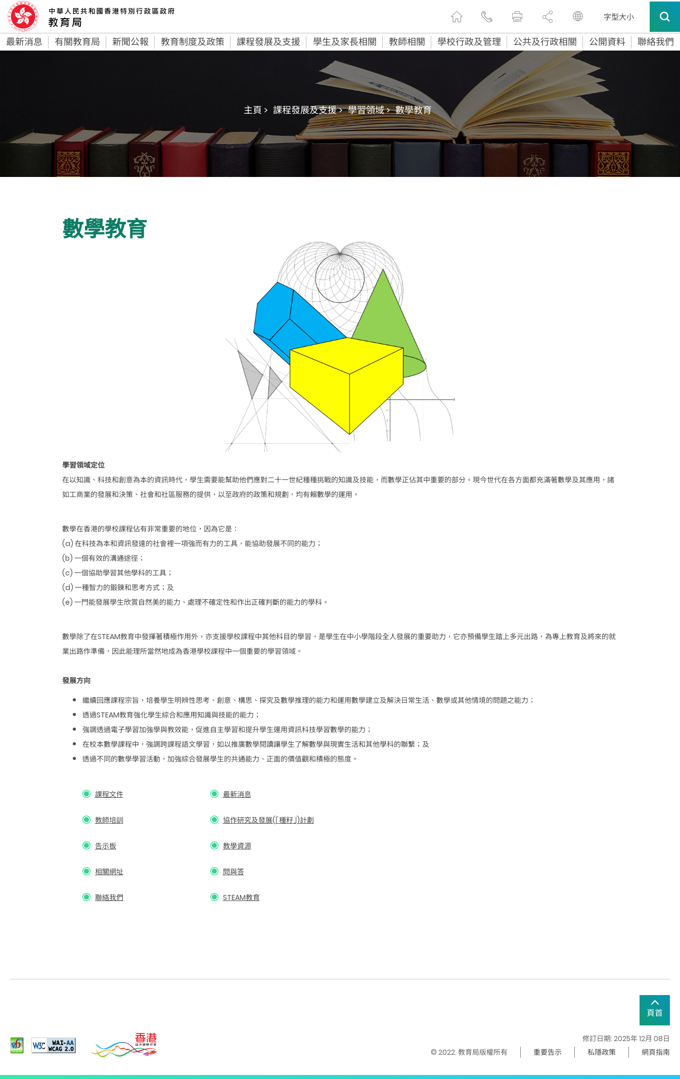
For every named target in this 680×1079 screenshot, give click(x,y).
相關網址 (109, 872)
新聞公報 (130, 42)
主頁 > (256, 110)
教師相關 (407, 42)
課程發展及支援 (268, 42)
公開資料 (607, 42)
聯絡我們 (656, 42)
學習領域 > (369, 110)
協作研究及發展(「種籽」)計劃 (268, 820)
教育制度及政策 (192, 42)
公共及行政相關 (545, 42)
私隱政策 (601, 1052)
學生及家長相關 (345, 42)
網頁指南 (656, 1052)
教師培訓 (109, 820)
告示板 (105, 846)
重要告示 (547, 1052)
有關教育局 (77, 42)
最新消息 (24, 42)
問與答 (233, 872)
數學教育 (413, 110)
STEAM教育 (241, 897)
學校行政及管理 (469, 42)
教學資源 (237, 846)
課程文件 (109, 794)
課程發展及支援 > (308, 110)
